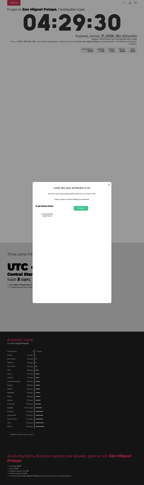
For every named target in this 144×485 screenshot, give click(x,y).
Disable (81, 208)
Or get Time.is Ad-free (44, 206)
